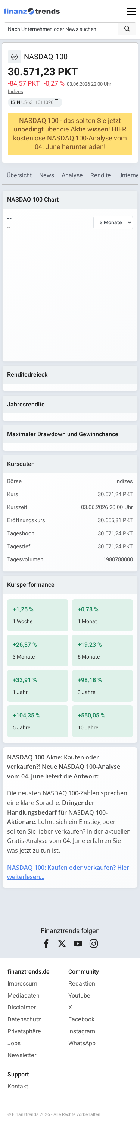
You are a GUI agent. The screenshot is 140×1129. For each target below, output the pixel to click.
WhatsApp (82, 1043)
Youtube (79, 995)
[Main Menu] (131, 11)
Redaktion (81, 983)
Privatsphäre (24, 1031)
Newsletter (21, 1055)
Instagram (81, 1031)
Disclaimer (21, 1007)
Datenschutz (24, 1019)
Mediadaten (23, 995)
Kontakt (17, 1086)
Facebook (81, 1019)
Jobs (14, 1043)
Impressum (22, 983)
